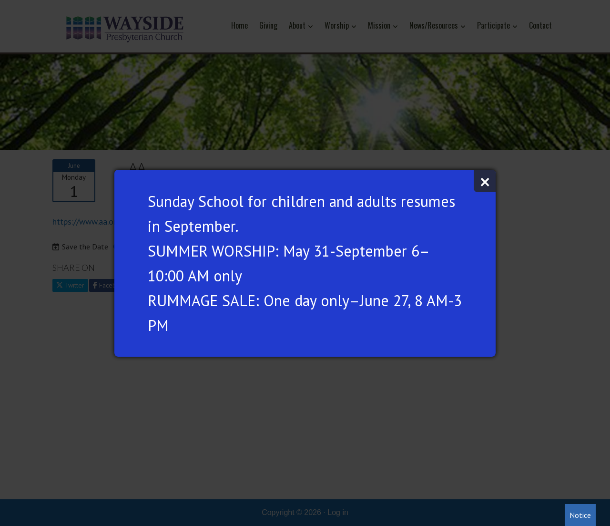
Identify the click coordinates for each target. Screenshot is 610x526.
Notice (580, 515)
